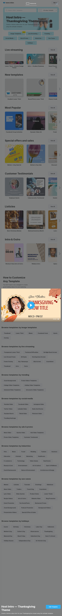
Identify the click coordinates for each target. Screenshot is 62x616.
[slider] (31, 321)
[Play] (3, 319)
